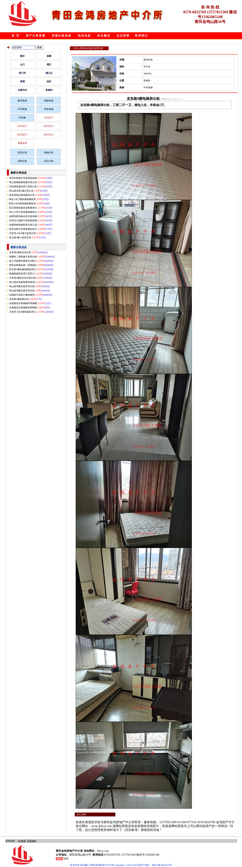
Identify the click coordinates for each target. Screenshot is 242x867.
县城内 (48, 90)
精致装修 (48, 100)
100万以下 (22, 126)
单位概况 (103, 35)
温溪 (49, 56)
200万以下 (49, 126)
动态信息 (84, 35)
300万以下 (22, 134)
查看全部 (22, 143)
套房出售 (22, 152)
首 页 (16, 35)
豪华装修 (22, 100)
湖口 (49, 64)
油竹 (49, 81)
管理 (66, 858)
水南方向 (22, 90)
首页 (76, 48)
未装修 (22, 117)
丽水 (22, 56)
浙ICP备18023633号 (162, 865)
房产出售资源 (35, 35)
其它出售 (48, 161)
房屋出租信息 (61, 35)
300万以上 (49, 134)
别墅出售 (22, 161)
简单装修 (48, 109)
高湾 (22, 81)
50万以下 (48, 117)
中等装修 (22, 109)
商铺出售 (48, 152)
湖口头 (48, 73)
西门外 (22, 73)
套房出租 (98, 48)
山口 (22, 64)
